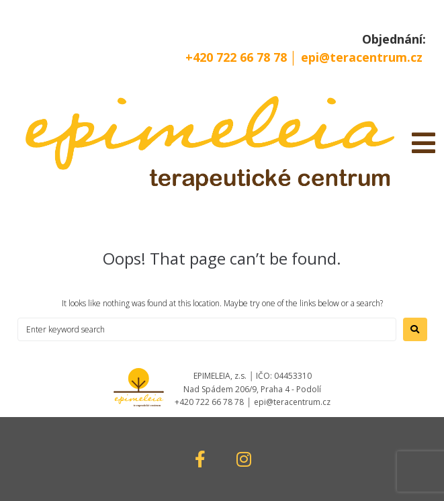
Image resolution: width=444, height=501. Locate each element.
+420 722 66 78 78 (237, 57)
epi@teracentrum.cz (362, 57)
